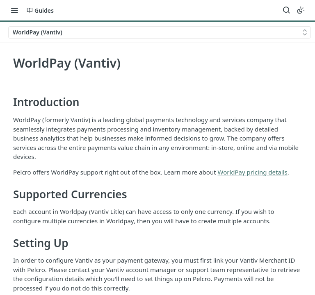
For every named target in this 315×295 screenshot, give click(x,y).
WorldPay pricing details (252, 172)
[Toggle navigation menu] (14, 10)
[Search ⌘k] (286, 10)
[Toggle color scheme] (300, 10)
